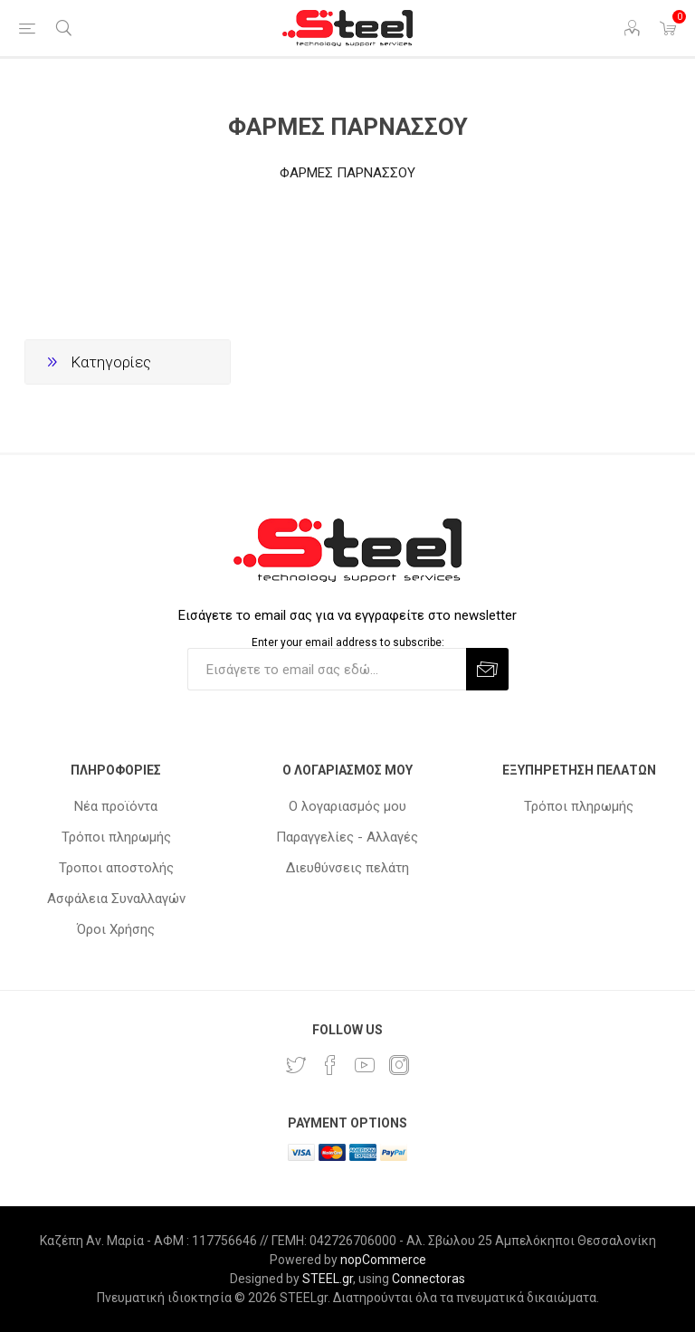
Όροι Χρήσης (116, 929)
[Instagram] (399, 1065)
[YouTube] (364, 1065)
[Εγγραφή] (326, 669)
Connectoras (428, 1278)
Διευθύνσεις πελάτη (347, 868)
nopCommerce (383, 1259)
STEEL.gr (327, 1278)
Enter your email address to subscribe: (348, 641)
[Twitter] (295, 1065)
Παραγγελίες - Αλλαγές (347, 837)
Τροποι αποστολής (116, 868)
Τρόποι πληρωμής (116, 837)
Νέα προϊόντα (115, 806)
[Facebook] (330, 1065)
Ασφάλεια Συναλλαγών (116, 898)
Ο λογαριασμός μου (347, 806)
